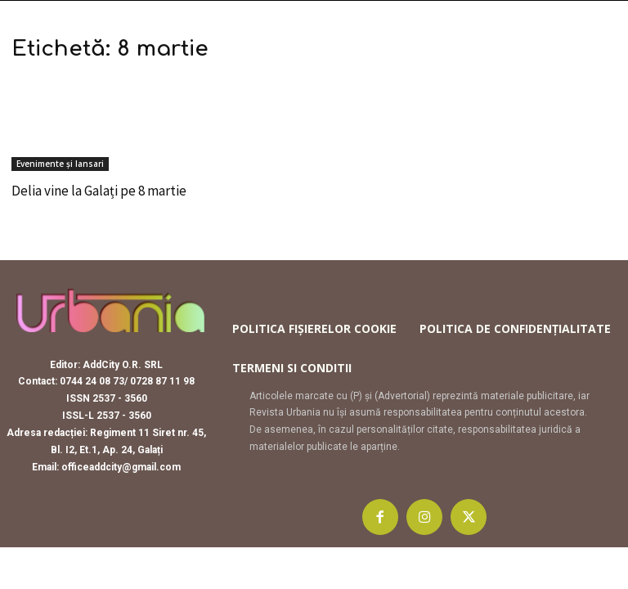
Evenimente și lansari (60, 163)
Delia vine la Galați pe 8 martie (98, 191)
